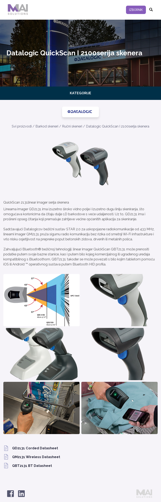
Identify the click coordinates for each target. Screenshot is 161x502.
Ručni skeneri (72, 126)
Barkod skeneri (46, 126)
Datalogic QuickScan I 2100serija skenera (117, 126)
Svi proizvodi (22, 126)
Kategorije (80, 93)
